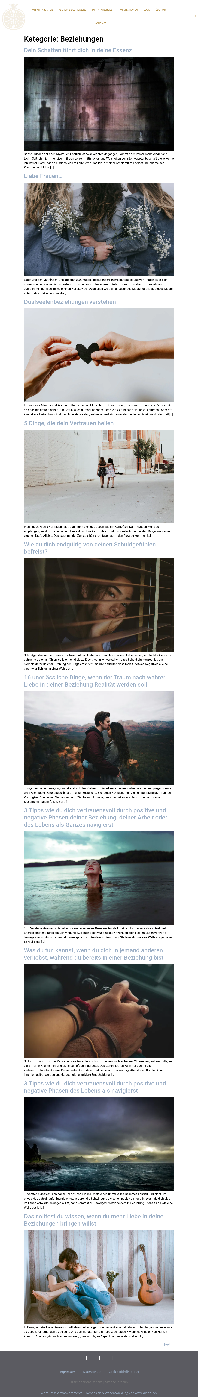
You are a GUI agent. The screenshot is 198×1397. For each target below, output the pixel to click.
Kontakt (100, 23)
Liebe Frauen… (43, 176)
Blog (146, 9)
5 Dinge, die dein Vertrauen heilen (69, 423)
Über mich (161, 9)
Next (169, 1344)
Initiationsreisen (103, 9)
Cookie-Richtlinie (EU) (124, 1372)
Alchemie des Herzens (72, 9)
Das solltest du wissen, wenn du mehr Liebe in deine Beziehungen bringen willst (93, 1220)
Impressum (67, 1372)
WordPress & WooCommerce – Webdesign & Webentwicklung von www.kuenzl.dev (99, 1393)
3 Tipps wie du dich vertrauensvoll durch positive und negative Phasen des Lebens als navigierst (95, 1087)
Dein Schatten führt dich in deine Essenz (78, 50)
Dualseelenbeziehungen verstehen (70, 301)
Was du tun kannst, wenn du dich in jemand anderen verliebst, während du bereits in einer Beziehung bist (94, 954)
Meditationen (129, 9)
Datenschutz (92, 1372)
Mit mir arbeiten (42, 9)
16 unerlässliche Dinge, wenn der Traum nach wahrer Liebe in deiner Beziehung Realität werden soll (95, 681)
